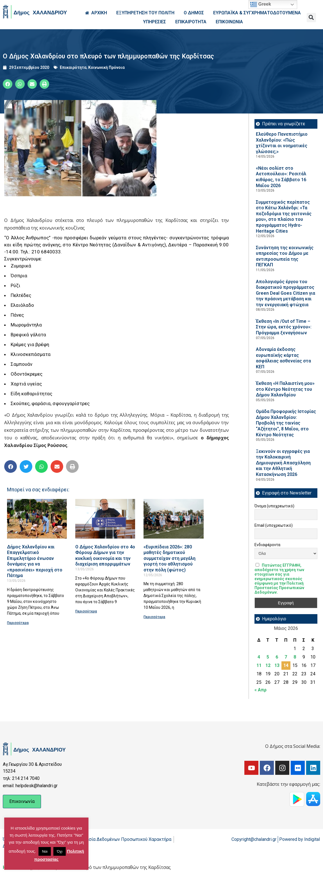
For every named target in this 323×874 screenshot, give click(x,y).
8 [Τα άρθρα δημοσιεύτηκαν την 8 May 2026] (295, 657)
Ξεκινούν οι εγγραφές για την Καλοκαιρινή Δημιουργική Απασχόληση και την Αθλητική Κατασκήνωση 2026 (283, 463)
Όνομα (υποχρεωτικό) (274, 506)
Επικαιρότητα (73, 67)
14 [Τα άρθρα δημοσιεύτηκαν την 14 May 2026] (285, 665)
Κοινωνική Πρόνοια (106, 67)
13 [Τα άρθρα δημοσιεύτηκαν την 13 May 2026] (276, 665)
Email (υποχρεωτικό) (273, 525)
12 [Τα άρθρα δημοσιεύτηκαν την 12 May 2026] (267, 665)
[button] (311, 17)
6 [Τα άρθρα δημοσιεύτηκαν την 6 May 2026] (277, 657)
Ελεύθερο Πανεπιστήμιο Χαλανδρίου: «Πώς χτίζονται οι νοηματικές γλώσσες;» (282, 142)
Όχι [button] (59, 851)
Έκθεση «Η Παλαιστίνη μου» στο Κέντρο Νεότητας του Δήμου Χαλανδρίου (285, 389)
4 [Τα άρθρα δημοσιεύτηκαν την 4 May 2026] (259, 657)
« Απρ (260, 690)
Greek (260, 4)
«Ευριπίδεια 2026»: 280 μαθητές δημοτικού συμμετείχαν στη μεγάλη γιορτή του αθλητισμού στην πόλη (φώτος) (169, 558)
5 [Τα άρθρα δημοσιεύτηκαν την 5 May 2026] (268, 657)
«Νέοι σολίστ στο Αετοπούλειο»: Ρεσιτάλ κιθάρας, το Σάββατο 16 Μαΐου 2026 (281, 176)
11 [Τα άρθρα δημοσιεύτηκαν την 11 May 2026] (258, 665)
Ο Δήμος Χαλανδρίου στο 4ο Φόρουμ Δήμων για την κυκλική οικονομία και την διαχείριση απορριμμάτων (105, 555)
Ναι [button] (44, 851)
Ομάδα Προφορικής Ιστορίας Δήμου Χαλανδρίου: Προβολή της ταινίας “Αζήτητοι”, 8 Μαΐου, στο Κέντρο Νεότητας (286, 423)
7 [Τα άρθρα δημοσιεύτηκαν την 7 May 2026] (286, 657)
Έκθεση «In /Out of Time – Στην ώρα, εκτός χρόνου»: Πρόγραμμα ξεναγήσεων (283, 327)
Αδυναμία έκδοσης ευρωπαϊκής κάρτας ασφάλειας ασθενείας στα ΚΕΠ (283, 358)
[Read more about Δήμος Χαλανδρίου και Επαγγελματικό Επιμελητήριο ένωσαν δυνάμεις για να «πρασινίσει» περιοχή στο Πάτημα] (37, 519)
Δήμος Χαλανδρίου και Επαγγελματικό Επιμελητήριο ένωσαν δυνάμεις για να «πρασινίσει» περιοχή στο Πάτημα (34, 561)
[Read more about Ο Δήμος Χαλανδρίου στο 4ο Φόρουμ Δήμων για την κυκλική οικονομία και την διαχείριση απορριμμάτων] (105, 519)
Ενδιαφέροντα (267, 544)
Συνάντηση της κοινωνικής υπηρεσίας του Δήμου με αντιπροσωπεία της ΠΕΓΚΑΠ (284, 256)
